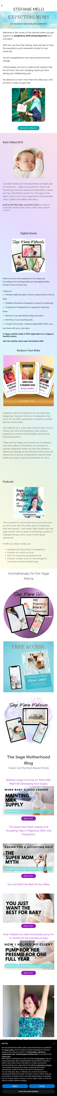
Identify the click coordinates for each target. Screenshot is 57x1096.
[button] (54, 1043)
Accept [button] (41, 1086)
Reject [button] (15, 1086)
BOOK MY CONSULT (28, 128)
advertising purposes (44, 1065)
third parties (40, 1058)
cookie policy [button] (6, 1056)
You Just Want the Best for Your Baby (28, 884)
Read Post (28, 819)
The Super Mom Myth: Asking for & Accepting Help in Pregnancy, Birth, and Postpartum (28, 830)
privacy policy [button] (9, 1050)
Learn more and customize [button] (28, 1091)
